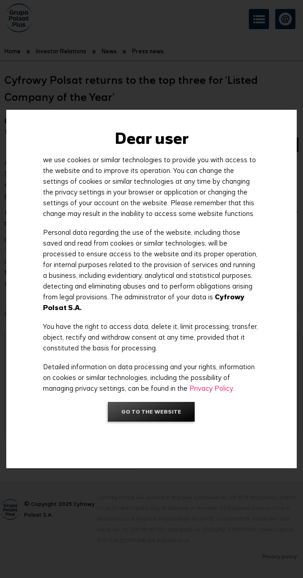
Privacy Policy (211, 388)
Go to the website (151, 411)
